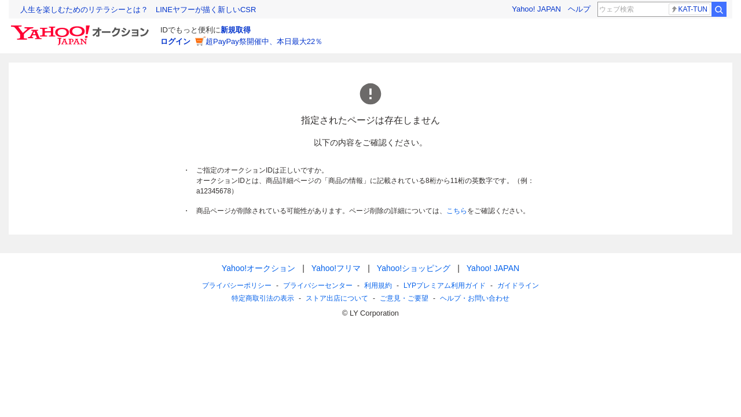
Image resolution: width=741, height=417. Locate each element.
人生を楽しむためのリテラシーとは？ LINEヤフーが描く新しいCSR (138, 9)
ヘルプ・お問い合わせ (474, 298)
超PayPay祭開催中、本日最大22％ (264, 41)
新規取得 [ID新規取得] (236, 29)
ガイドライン (518, 285)
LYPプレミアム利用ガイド (444, 285)
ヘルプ (579, 9)
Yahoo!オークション (258, 268)
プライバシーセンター (318, 285)
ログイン (175, 41)
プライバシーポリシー (237, 285)
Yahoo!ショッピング (413, 268)
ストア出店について (337, 298)
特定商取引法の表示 (263, 298)
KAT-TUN (688, 9)
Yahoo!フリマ (336, 268)
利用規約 (378, 285)
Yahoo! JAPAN (536, 9)
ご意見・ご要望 (404, 298)
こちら (456, 211)
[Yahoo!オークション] (82, 28)
